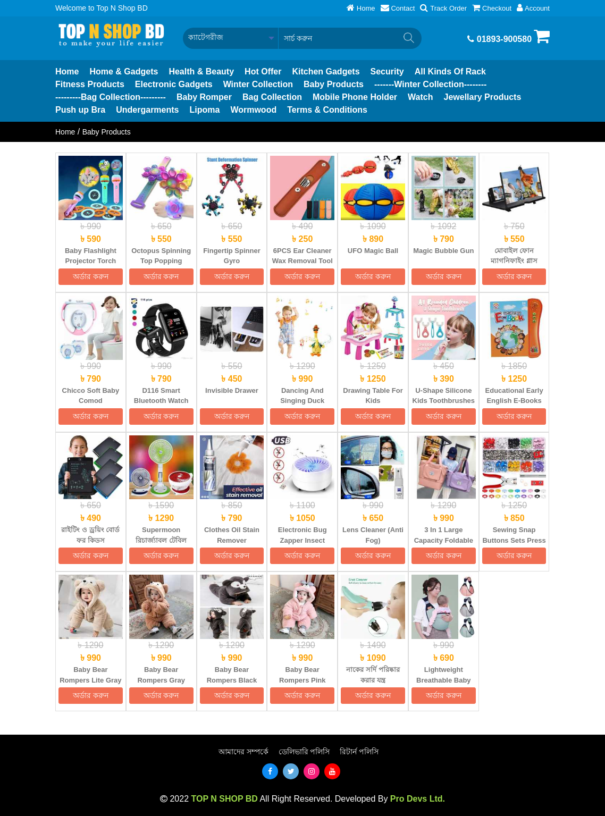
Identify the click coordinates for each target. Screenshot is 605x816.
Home (67, 71)
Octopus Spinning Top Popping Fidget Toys (161, 261)
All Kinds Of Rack (450, 71)
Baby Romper (204, 97)
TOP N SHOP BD (224, 798)
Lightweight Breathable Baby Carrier (443, 680)
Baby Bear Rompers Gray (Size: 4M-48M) (161, 680)
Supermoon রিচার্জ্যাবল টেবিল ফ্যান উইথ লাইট (161, 540)
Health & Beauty (201, 71)
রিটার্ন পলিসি (359, 751)
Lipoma (204, 109)
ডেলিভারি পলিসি (304, 751)
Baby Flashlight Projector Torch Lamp (90, 261)
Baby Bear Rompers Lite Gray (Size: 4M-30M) (90, 680)
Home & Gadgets (123, 71)
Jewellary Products (483, 97)
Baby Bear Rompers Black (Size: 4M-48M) (232, 680)
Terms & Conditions (327, 109)
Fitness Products (89, 84)
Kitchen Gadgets (325, 71)
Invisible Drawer (231, 390)
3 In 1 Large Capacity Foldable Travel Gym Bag (443, 540)
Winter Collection (258, 84)
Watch (420, 97)
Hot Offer (263, 71)
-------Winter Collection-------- (430, 84)
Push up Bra (80, 109)
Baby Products (334, 84)
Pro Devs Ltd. (417, 798)
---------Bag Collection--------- (110, 97)
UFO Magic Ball (373, 251)
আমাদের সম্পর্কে (243, 751)
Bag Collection (272, 97)
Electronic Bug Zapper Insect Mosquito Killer (302, 540)
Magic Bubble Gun (443, 251)
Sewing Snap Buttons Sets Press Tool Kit (513, 540)
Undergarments (147, 109)
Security (387, 71)
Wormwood (253, 109)
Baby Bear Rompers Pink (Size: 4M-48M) (302, 680)
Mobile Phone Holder (355, 97)
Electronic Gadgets (174, 84)
